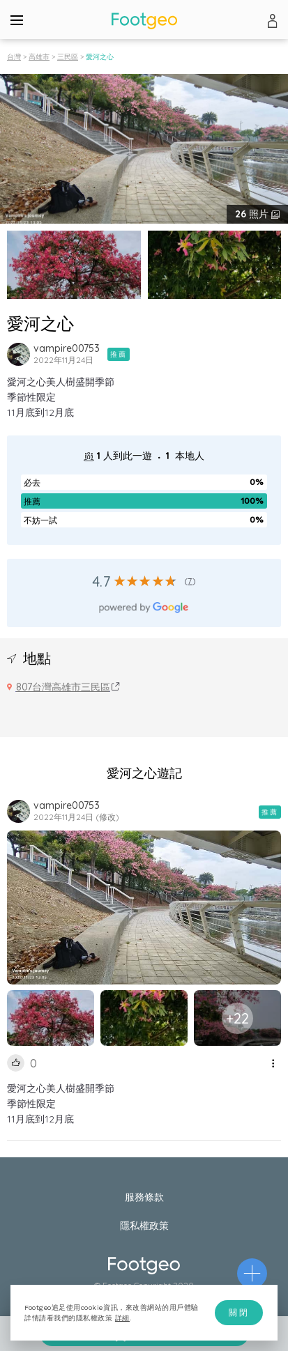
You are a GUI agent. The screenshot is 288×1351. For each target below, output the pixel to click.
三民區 (67, 56)
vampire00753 (66, 348)
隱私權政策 (144, 1225)
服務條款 (144, 1197)
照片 (253, 214)
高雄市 (39, 56)
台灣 (14, 56)
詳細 (122, 1318)
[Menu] (16, 19)
